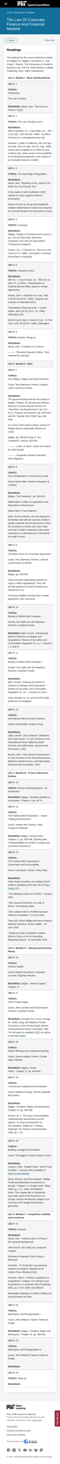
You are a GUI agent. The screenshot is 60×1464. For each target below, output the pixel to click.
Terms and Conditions (16, 1434)
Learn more (37, 1420)
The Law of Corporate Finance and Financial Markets (26, 24)
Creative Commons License (19, 1430)
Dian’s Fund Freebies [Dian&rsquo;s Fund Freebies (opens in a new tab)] (18, 1173)
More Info (49, 40)
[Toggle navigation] (5, 3)
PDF (20, 110)
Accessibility (12, 1426)
